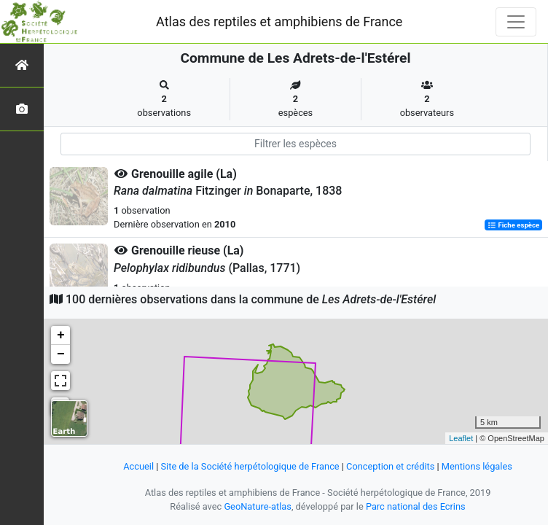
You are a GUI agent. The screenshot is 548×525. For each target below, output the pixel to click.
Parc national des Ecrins (416, 506)
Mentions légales (477, 466)
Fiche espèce (513, 225)
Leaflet (461, 438)
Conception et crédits (390, 466)
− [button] (61, 354)
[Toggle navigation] (516, 21)
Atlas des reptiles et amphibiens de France (279, 21)
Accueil (138, 466)
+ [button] (61, 335)
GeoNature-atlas (257, 506)
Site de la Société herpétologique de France (250, 466)
